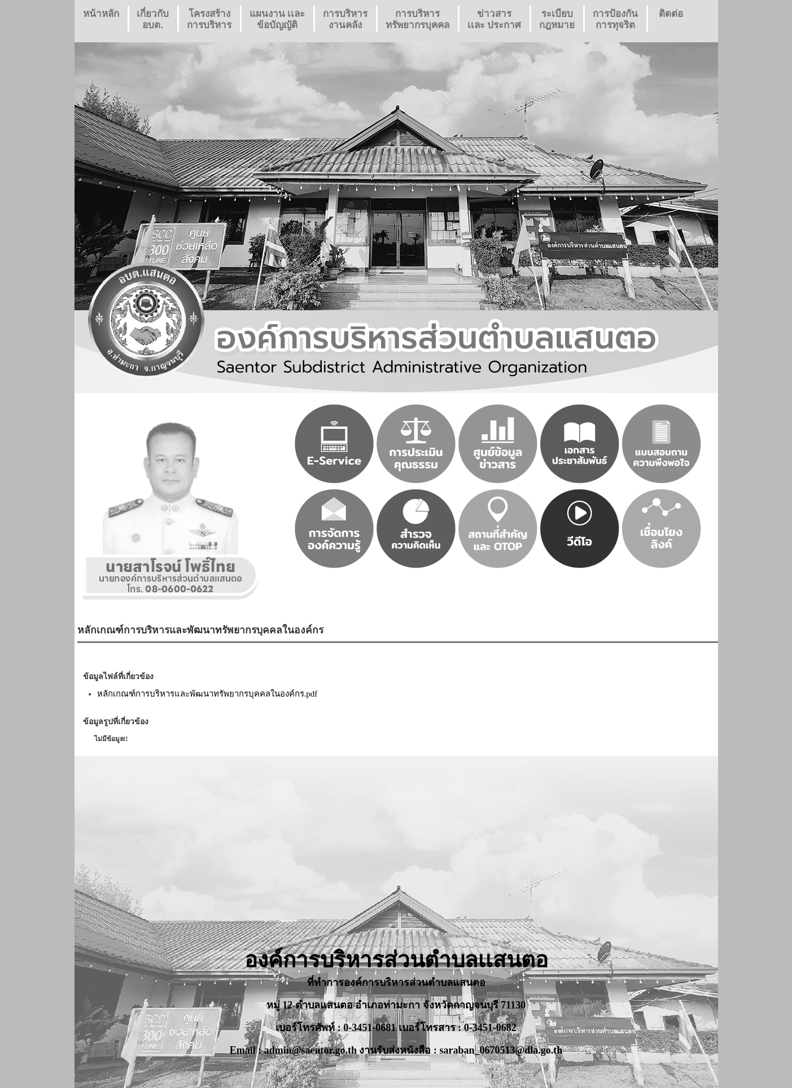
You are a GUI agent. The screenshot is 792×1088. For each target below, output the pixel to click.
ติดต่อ (671, 19)
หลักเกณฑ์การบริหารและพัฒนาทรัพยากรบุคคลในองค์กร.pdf (207, 693)
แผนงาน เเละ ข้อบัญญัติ (277, 19)
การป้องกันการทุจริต (615, 19)
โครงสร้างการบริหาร (209, 19)
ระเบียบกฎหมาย (557, 19)
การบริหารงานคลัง (345, 19)
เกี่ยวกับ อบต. (153, 19)
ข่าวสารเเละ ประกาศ (494, 19)
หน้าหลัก (101, 19)
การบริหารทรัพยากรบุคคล (417, 19)
